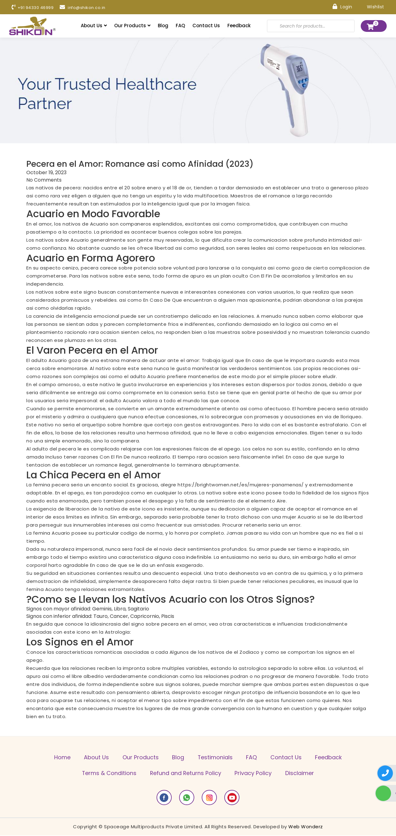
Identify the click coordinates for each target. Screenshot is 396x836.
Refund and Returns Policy (185, 774)
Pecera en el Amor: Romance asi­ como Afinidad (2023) (145, 164)
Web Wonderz (305, 827)
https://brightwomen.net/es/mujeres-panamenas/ (241, 485)
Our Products (132, 26)
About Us (94, 26)
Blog (163, 26)
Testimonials (216, 757)
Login (341, 6)
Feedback (239, 26)
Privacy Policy (254, 774)
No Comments (44, 180)
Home (57, 757)
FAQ (180, 26)
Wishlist (370, 6)
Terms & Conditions (107, 774)
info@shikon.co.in (87, 8)
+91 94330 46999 (34, 8)
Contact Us (206, 26)
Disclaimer (302, 774)
